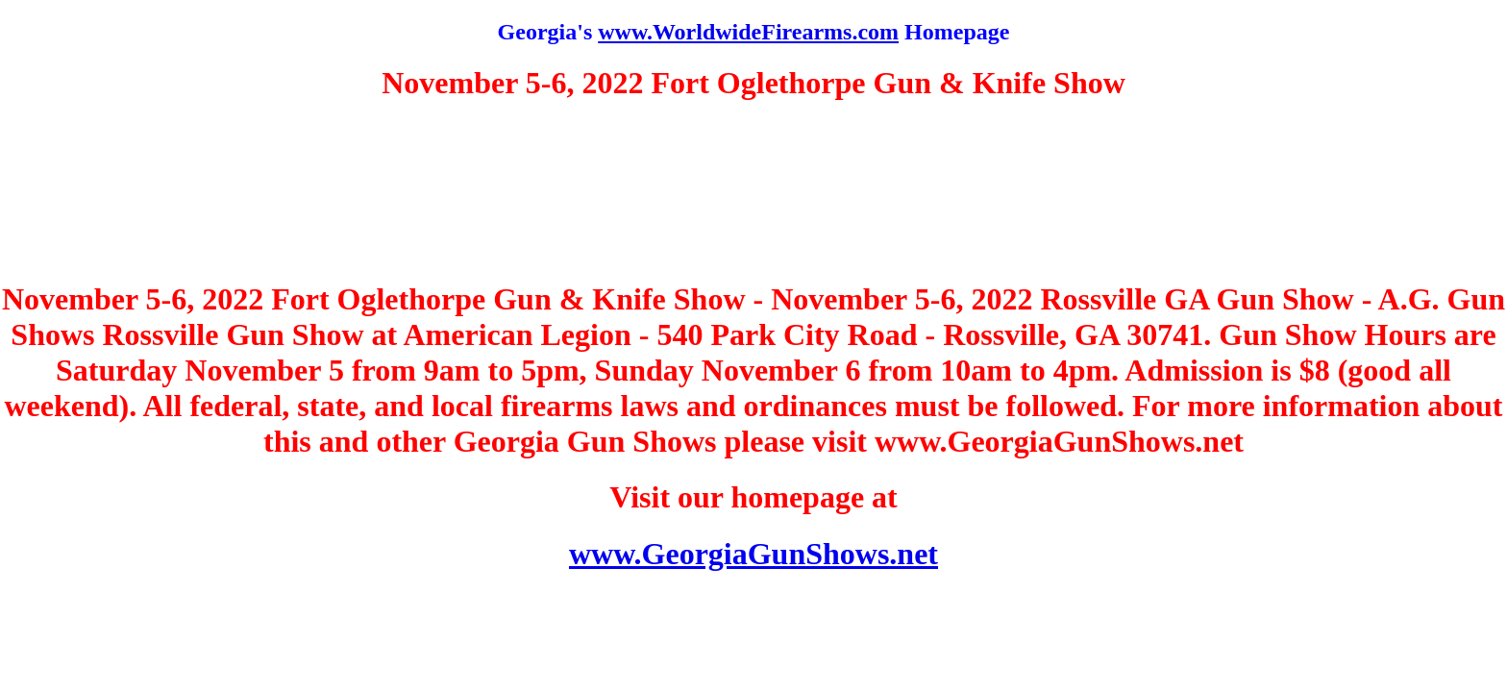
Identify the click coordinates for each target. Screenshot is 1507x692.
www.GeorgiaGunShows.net (753, 553)
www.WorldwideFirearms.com (748, 31)
